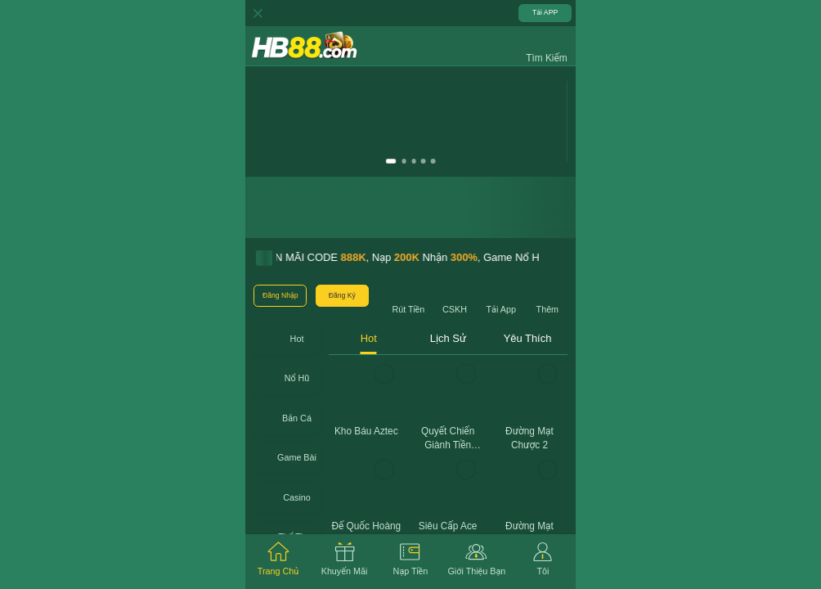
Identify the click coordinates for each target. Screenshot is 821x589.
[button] (546, 45)
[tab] (278, 561)
